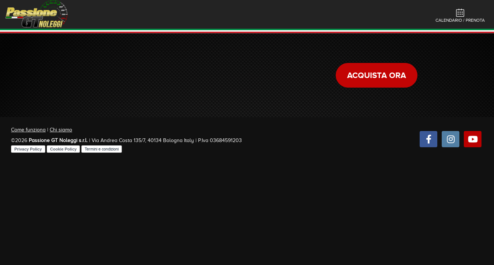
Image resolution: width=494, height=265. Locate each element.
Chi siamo (61, 129)
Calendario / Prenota (460, 15)
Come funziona (28, 129)
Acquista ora (376, 75)
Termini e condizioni (102, 149)
